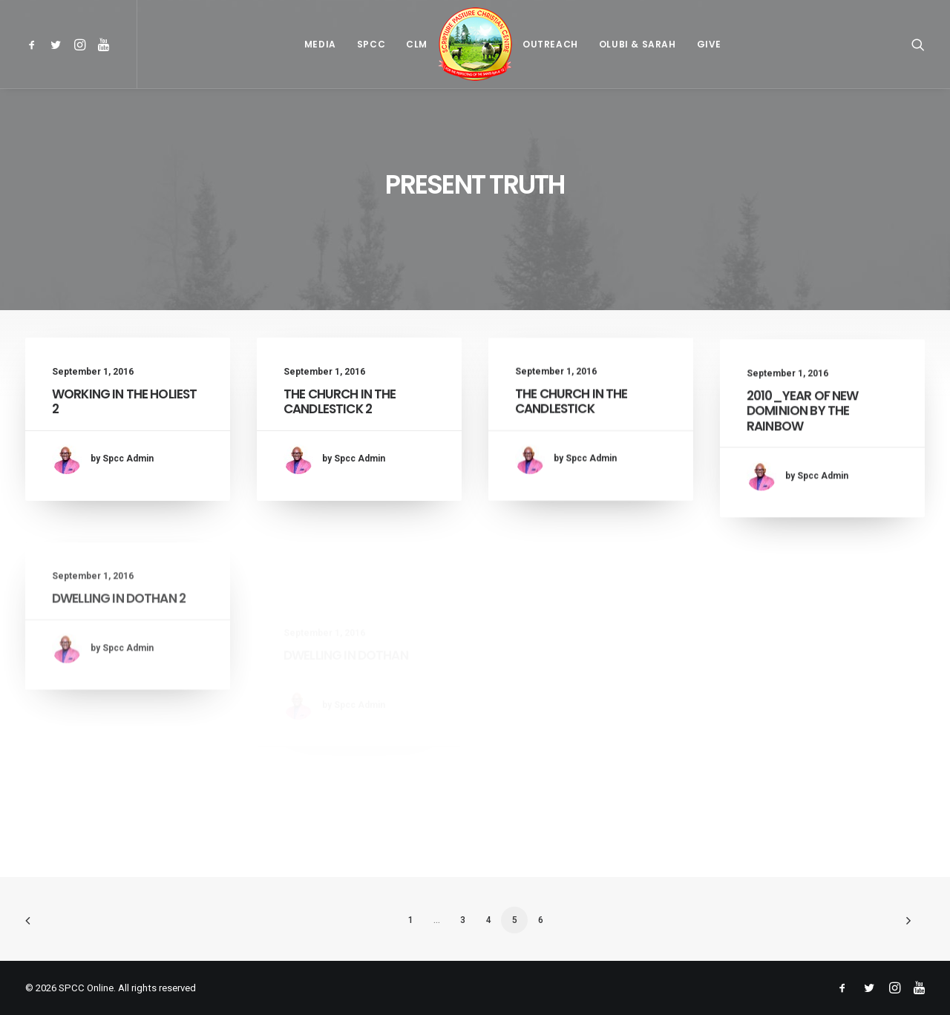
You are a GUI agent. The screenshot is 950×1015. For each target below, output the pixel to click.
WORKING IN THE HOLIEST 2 (124, 401)
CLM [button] (417, 44)
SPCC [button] (371, 44)
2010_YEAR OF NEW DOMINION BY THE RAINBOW (802, 437)
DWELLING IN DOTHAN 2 (119, 655)
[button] (34, 44)
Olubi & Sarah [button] (637, 44)
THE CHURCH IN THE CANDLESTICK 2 (340, 401)
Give (709, 44)
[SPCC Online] (475, 44)
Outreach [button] (550, 44)
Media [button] (320, 44)
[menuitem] (34, 44)
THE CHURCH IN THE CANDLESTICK (571, 412)
